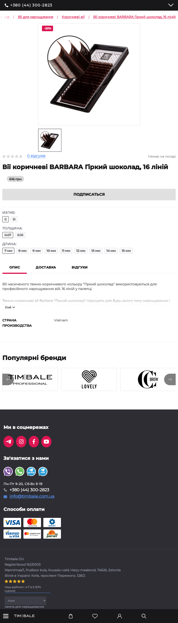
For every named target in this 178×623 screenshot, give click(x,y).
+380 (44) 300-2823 (31, 5)
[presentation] (8, 379)
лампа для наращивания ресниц (24, 608)
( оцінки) (23, 588)
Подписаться (89, 194)
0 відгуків (36, 156)
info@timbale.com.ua (32, 496)
